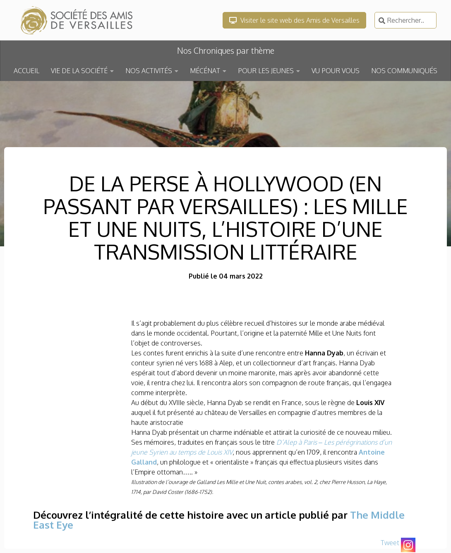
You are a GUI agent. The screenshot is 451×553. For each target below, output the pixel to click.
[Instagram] (408, 545)
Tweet (390, 543)
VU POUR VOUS (336, 71)
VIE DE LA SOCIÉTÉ (79, 71)
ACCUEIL (26, 71)
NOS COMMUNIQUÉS (404, 71)
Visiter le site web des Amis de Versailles (294, 20)
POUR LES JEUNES (266, 71)
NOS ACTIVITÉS (148, 71)
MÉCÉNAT (205, 71)
